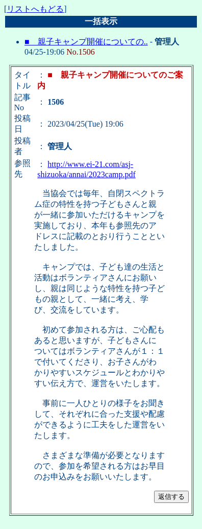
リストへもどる (35, 9)
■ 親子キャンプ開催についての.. (86, 41)
